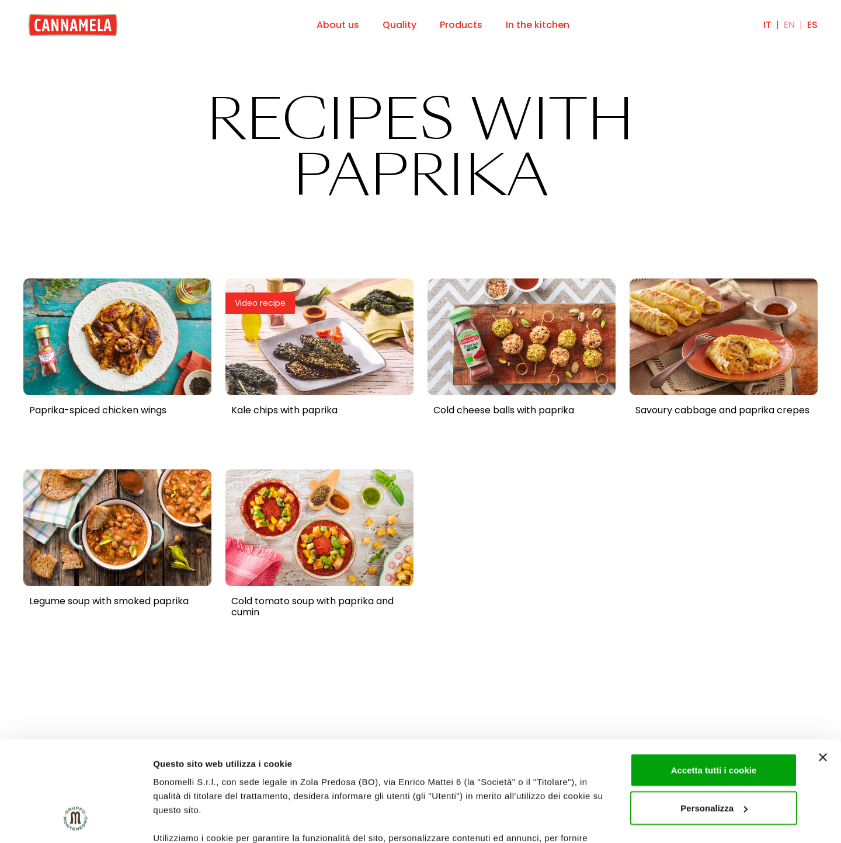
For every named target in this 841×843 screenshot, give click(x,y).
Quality (399, 25)
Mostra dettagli (184, 820)
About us (338, 25)
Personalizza (714, 718)
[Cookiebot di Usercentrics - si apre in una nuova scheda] (76, 820)
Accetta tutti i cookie (714, 679)
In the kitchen (537, 25)
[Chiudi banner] (823, 667)
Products (461, 25)
